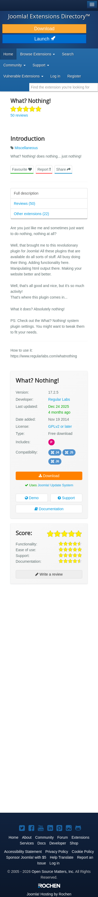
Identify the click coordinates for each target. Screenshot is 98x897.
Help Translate (61, 857)
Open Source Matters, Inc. (53, 871)
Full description (26, 193)
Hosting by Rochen (49, 894)
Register (74, 76)
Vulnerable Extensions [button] (23, 76)
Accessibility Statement (23, 851)
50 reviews (19, 115)
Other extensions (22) (31, 214)
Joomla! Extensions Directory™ (49, 16)
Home (8, 54)
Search (67, 54)
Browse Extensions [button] (37, 54)
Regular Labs (59, 399)
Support (66, 498)
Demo (32, 498)
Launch (44, 38)
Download (44, 28)
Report (44, 169)
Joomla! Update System (55, 485)
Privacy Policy (56, 851)
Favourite (22, 169)
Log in (55, 76)
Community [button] (14, 65)
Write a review (48, 574)
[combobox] (63, 87)
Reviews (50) (24, 203)
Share (63, 169)
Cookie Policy (83, 851)
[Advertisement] (49, 638)
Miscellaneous (26, 148)
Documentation (49, 509)
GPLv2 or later (60, 426)
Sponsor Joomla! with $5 (26, 857)
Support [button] (41, 65)
